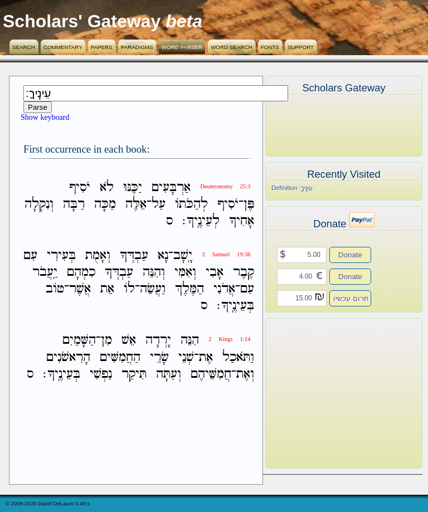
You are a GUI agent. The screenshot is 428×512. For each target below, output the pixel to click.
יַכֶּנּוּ (132, 187)
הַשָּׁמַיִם (79, 340)
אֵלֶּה (136, 204)
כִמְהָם (81, 272)
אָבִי (214, 272)
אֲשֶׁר (80, 289)
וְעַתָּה (168, 374)
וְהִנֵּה (154, 272)
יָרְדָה (158, 340)
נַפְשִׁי (101, 374)
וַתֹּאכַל (238, 357)
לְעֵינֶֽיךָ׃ (201, 221)
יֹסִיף (79, 187)
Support (301, 47)
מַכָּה (105, 204)
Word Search (231, 47)
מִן (106, 340)
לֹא (107, 187)
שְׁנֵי (186, 357)
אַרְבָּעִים (171, 187)
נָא (163, 255)
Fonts (270, 47)
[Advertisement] (327, 393)
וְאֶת (245, 374)
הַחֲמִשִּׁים (120, 357)
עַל (159, 204)
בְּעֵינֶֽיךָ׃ (235, 305)
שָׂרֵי (159, 357)
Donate (350, 255)
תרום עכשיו (351, 298)
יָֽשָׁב (182, 255)
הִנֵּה (190, 340)
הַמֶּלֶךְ (189, 289)
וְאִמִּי (185, 272)
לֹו (129, 289)
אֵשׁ (128, 340)
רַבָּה (74, 204)
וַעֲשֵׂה (153, 289)
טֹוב (55, 289)
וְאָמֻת (97, 255)
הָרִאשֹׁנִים (68, 357)
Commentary (62, 47)
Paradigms (137, 47)
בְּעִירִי (61, 255)
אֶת (206, 357)
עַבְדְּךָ (134, 255)
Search (23, 47)
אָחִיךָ (241, 221)
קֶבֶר (243, 272)
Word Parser (182, 47)
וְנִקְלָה (39, 204)
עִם (30, 255)
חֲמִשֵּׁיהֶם (211, 374)
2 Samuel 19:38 (226, 254)
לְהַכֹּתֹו (191, 204)
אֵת (107, 289)
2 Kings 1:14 (229, 339)
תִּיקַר (134, 374)
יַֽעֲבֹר (44, 272)
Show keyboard (45, 117)
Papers (102, 47)
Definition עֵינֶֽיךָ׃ (292, 187)
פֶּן (249, 204)
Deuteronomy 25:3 (225, 186)
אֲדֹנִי (224, 289)
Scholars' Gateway (81, 21)
